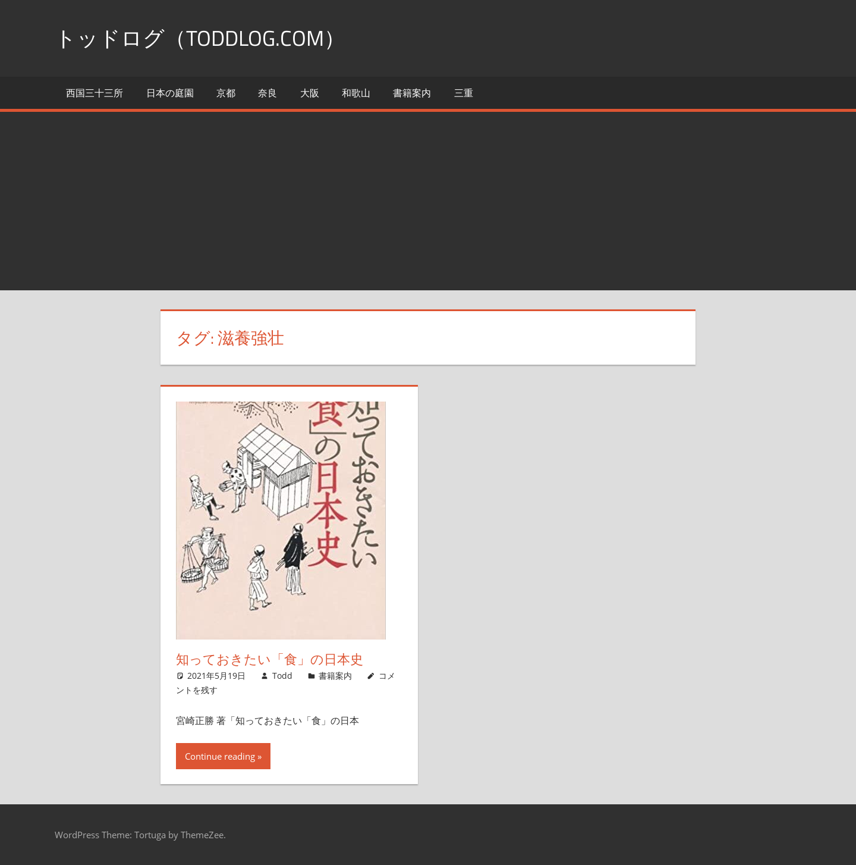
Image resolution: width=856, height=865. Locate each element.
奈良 (267, 93)
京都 (225, 93)
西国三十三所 (94, 93)
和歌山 (356, 93)
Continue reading (220, 756)
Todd (282, 675)
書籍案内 (412, 93)
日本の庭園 (170, 93)
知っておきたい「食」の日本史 (269, 659)
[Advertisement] (428, 201)
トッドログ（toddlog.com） (200, 37)
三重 (463, 93)
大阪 (309, 93)
